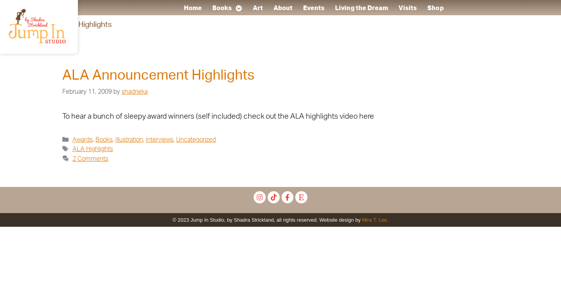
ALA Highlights (92, 149)
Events (314, 8)
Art (257, 8)
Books (227, 8)
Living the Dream (361, 8)
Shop (435, 8)
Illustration (129, 140)
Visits (407, 8)
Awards (82, 140)
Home (192, 8)
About (283, 8)
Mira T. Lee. (375, 220)
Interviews (159, 140)
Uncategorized (196, 140)
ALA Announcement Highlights (158, 75)
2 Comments (90, 159)
